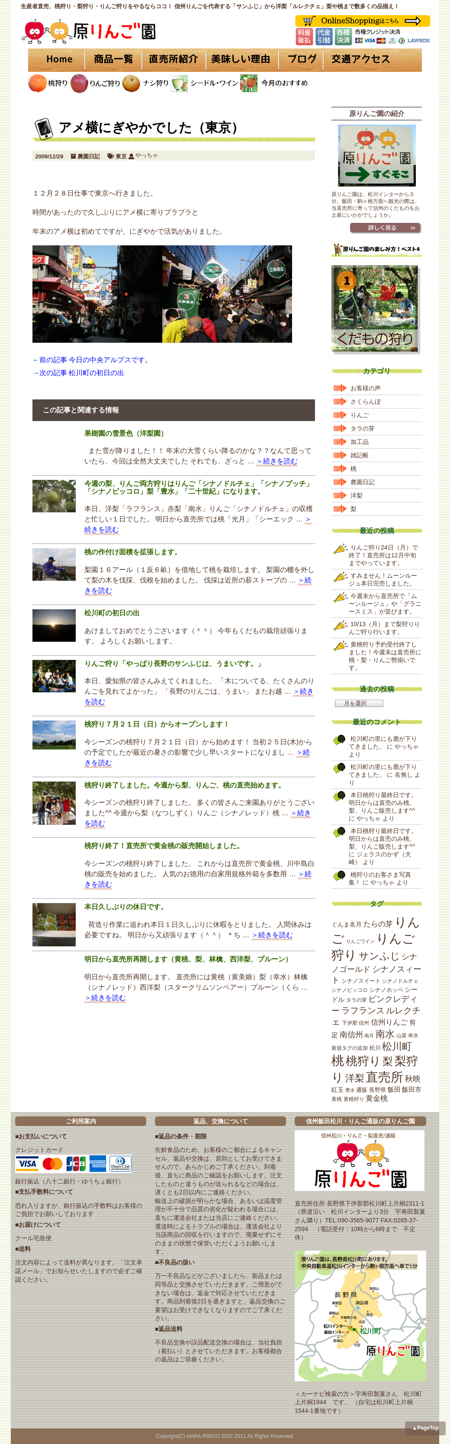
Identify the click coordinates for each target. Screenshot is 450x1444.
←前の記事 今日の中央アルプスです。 (92, 359)
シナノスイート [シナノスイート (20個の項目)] (361, 981)
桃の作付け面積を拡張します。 (132, 552)
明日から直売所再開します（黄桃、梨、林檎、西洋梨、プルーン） (188, 959)
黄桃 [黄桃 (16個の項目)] (336, 1099)
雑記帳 (359, 455)
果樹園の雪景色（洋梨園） (125, 433)
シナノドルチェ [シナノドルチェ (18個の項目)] (400, 981)
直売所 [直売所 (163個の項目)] (384, 1077)
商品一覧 (113, 60)
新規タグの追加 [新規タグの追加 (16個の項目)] (349, 1048)
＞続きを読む (277, 461)
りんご (359, 415)
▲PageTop (425, 1428)
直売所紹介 (175, 60)
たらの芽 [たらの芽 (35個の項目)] (378, 924)
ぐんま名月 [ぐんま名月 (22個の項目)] (346, 924)
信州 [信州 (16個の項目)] (364, 1023)
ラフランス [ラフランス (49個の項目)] (363, 1010)
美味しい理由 (242, 60)
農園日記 (88, 156)
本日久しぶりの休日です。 (125, 906)
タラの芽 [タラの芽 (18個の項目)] (356, 1000)
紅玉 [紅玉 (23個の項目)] (337, 1089)
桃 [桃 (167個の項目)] (337, 1061)
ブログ (299, 60)
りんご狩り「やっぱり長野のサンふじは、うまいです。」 (174, 663)
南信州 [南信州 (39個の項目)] (351, 1034)
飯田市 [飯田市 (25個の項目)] (411, 1089)
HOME (56, 60)
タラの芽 (362, 428)
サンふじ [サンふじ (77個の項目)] (379, 956)
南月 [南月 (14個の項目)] (369, 1035)
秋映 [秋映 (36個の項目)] (413, 1078)
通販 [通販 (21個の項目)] (361, 1090)
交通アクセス (372, 60)
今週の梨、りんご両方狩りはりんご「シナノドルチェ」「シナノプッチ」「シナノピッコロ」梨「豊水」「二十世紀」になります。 (198, 487)
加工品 (359, 441)
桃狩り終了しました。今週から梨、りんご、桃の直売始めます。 (184, 785)
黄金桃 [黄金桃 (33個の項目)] (377, 1098)
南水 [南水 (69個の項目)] (385, 1034)
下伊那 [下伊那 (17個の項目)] (349, 1023)
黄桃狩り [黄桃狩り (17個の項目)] (354, 1099)
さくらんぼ (365, 401)
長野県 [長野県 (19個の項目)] (377, 1090)
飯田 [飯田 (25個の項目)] (394, 1089)
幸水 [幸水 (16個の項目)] (413, 1035)
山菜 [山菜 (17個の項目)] (401, 1035)
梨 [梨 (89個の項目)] (387, 1061)
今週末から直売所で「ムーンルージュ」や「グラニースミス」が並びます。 (385, 603)
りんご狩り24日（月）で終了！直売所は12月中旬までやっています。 (383, 555)
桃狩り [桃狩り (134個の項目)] (363, 1061)
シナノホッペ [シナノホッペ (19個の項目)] (386, 990)
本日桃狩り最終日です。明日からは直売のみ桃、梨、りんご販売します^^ (383, 802)
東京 (121, 156)
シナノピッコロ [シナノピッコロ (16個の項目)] (349, 990)
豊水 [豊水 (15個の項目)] (350, 1090)
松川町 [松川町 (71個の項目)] (397, 1046)
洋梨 (356, 495)
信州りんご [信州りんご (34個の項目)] (389, 1022)
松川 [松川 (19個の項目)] (375, 1048)
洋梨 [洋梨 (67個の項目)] (354, 1078)
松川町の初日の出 (112, 613)
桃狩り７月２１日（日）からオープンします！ (157, 724)
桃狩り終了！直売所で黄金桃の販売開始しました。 (164, 845)
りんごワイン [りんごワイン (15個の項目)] (360, 941)
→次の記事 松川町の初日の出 (78, 372)
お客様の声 (365, 388)
